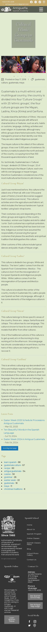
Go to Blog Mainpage (10, 448)
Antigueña (20, 9)
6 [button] (33, 75)
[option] (23, 64)
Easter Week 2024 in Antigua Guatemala (24, 439)
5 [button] (29, 75)
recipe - (8, 468)
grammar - (9, 477)
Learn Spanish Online (11, 620)
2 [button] (18, 75)
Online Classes (33, 538)
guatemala (13, 82)
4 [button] (25, 75)
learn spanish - (11, 462)
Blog (29, 549)
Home (29, 525)
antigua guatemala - (13, 471)
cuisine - (8, 474)
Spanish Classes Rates (33, 544)
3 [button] (21, 75)
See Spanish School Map (35, 597)
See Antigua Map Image (35, 605)
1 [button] (14, 75)
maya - (7, 486)
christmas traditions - (14, 489)
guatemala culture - (13, 465)
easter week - (10, 480)
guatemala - (10, 483)
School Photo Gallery (32, 554)
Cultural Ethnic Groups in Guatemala (23, 32)
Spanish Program (34, 534)
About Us (31, 529)
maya (21, 82)
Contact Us (31, 560)
